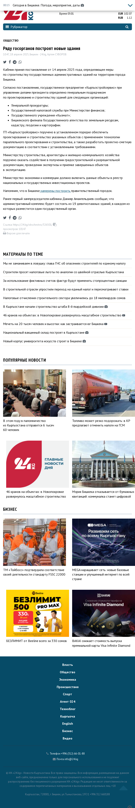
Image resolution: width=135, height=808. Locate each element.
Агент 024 (67, 701)
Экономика (67, 679)
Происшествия (68, 687)
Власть (67, 665)
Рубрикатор (16, 27)
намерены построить (55, 191)
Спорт (67, 694)
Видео (67, 738)
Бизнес (67, 731)
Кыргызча (67, 716)
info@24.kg (71, 759)
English (67, 723)
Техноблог (67, 709)
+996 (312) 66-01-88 (73, 753)
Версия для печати (16, 233)
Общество (11, 40)
